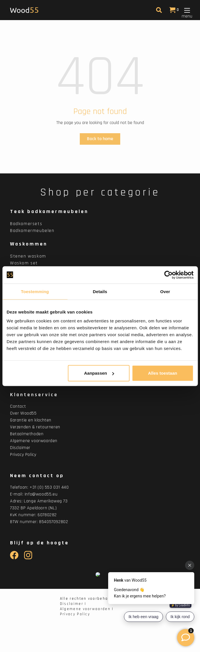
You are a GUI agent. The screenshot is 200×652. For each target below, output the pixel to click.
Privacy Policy (23, 455)
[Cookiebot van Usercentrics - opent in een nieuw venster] (168, 274)
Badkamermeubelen (32, 231)
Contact (18, 406)
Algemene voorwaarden (33, 441)
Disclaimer (20, 448)
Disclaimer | (73, 603)
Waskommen (28, 244)
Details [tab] (100, 291)
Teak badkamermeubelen (49, 211)
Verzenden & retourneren (35, 427)
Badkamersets (26, 224)
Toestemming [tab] (35, 291)
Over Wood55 (23, 413)
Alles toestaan (162, 373)
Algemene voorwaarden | (87, 609)
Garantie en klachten (30, 420)
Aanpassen (99, 373)
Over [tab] (165, 291)
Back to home (100, 139)
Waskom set (24, 263)
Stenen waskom (28, 256)
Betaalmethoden (26, 434)
